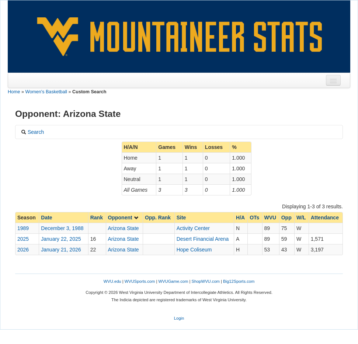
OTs (254, 217)
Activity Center (193, 228)
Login (179, 318)
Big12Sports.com (238, 281)
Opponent (123, 217)
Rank (96, 217)
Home (14, 91)
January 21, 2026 (61, 250)
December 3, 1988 (62, 228)
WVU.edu (112, 281)
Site (181, 217)
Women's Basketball (46, 91)
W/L (301, 217)
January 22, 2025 (61, 239)
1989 (23, 228)
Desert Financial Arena (203, 239)
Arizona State (123, 228)
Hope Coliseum (194, 250)
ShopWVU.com (205, 281)
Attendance (325, 217)
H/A (240, 217)
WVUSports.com (140, 281)
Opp (286, 217)
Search (32, 132)
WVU (270, 217)
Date (46, 217)
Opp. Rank (158, 217)
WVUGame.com (173, 281)
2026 (23, 250)
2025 (23, 239)
